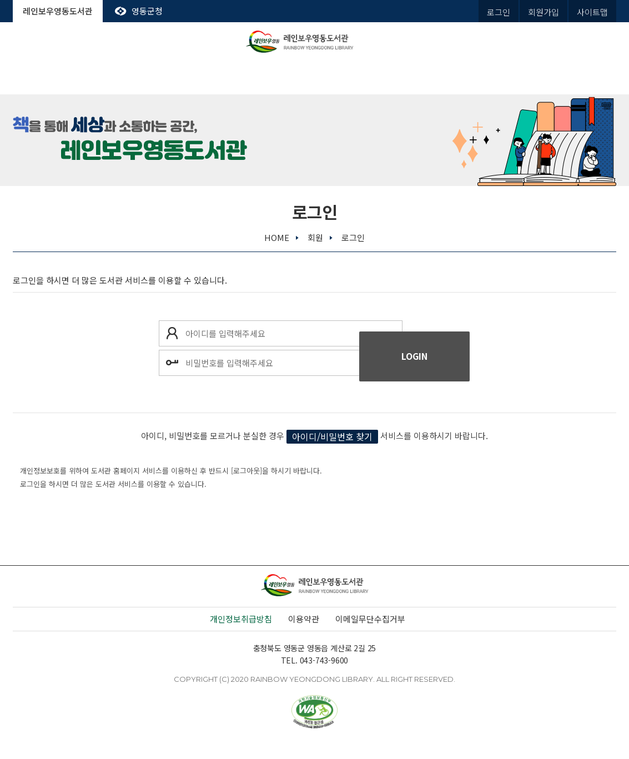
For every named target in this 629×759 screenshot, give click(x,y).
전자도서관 (228, 77)
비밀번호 (171, 363)
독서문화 (314, 77)
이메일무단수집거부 (370, 619)
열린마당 (487, 77)
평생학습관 (400, 77)
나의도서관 (573, 77)
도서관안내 (55, 77)
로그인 (498, 12)
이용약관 (303, 619)
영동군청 (147, 11)
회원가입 (543, 12)
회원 (315, 237)
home (276, 237)
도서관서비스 (142, 77)
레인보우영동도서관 (58, 11)
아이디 (171, 333)
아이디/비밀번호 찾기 (332, 436)
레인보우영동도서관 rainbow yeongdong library (314, 42)
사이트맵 (592, 12)
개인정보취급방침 (241, 619)
